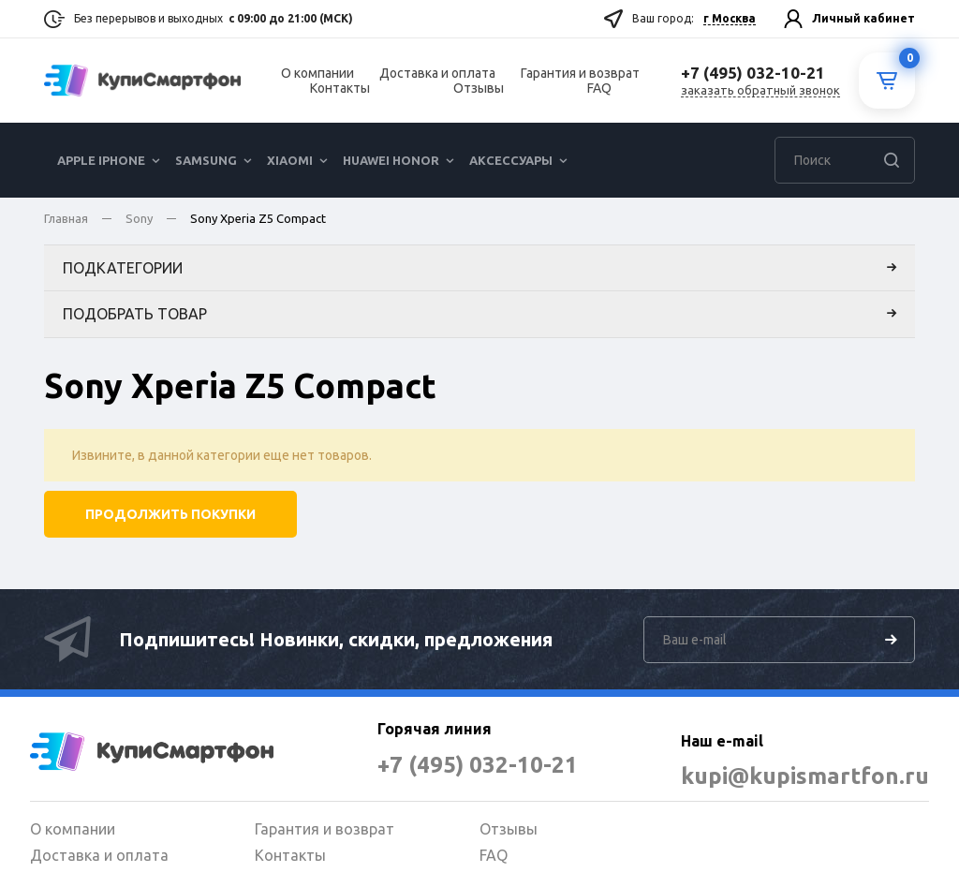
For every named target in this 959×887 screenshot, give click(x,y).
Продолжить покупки (170, 514)
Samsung (206, 160)
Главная (66, 218)
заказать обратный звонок (760, 89)
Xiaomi (290, 160)
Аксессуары (511, 160)
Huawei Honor (391, 160)
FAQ (599, 88)
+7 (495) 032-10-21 (477, 764)
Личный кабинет (863, 18)
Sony (139, 218)
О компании (317, 73)
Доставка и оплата (437, 73)
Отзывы (478, 88)
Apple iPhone (101, 160)
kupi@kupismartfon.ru (805, 776)
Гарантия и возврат (580, 73)
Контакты (340, 88)
